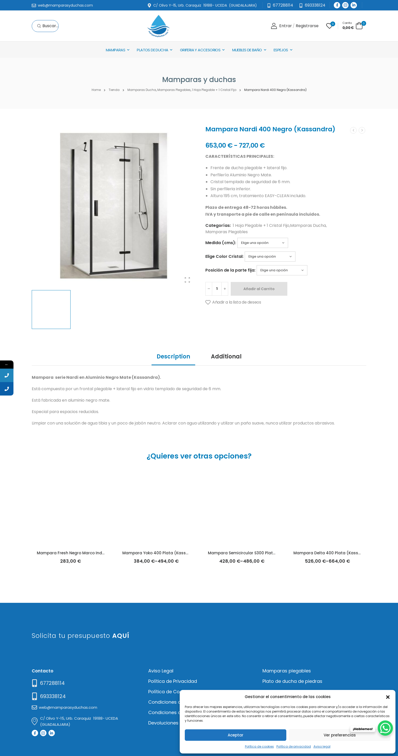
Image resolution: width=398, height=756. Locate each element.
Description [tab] (173, 356)
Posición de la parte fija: (230, 270)
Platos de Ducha (152, 50)
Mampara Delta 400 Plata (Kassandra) (333, 553)
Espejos (281, 50)
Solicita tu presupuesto (80, 635)
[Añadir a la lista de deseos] (233, 302)
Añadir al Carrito (259, 288)
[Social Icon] (337, 5)
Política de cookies (259, 746)
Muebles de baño (247, 50)
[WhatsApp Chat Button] (385, 728)
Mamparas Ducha (308, 225)
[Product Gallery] (187, 280)
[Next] (362, 130)
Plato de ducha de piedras (292, 681)
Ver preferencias (340, 735)
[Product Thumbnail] (113, 206)
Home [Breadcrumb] (96, 90)
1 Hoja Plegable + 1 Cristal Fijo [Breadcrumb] (214, 90)
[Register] (307, 26)
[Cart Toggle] (352, 25)
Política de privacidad (293, 746)
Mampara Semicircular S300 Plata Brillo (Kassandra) (260, 553)
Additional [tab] (226, 356)
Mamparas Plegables (226, 232)
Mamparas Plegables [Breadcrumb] (174, 90)
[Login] (281, 26)
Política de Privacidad (172, 681)
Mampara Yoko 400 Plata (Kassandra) (161, 553)
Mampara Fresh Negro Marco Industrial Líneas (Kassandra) (96, 553)
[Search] (47, 26)
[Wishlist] (329, 26)
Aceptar (235, 735)
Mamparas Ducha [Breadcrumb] (141, 90)
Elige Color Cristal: (224, 256)
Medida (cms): (220, 243)
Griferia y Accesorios (200, 50)
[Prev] (353, 130)
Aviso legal (321, 746)
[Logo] (158, 26)
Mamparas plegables (286, 671)
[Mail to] (62, 5)
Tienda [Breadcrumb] (114, 90)
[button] (387, 696)
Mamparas (115, 50)
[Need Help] (312, 5)
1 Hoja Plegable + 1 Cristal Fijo (261, 225)
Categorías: (218, 225)
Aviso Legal (160, 671)
